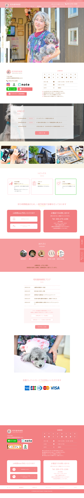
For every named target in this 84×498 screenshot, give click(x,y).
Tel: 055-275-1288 (60, 219)
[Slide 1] (42, 61)
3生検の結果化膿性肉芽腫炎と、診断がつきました (45, 303)
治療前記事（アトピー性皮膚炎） (42, 320)
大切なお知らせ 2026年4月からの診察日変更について (50, 126)
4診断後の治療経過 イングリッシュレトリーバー (45, 299)
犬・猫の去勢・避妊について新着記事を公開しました (49, 122)
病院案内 (39, 6)
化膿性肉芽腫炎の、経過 (39, 292)
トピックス (62, 6)
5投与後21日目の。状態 (39, 295)
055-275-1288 (71, 4)
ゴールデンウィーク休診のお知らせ (45, 118)
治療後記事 (42, 324)
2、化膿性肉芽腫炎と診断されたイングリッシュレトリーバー (46, 308)
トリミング (46, 6)
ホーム (32, 6)
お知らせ (54, 6)
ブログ (77, 6)
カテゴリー (70, 6)
